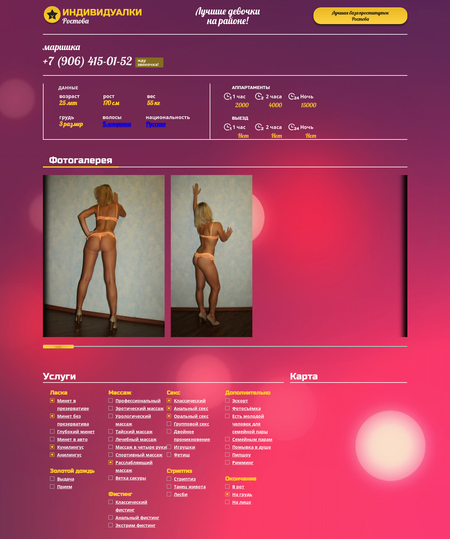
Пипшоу (241, 455)
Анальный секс (191, 408)
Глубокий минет (76, 431)
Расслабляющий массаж (134, 466)
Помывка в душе (251, 447)
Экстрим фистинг (136, 525)
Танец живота (190, 487)
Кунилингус (70, 447)
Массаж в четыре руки (141, 447)
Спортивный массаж (139, 455)
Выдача (65, 479)
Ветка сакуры (131, 478)
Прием (64, 487)
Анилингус (69, 455)
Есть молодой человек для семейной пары (250, 423)
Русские (156, 124)
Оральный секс (191, 416)
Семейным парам (252, 439)
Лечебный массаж (136, 439)
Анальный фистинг (137, 517)
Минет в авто (72, 439)
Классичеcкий (190, 401)
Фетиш (182, 455)
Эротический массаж (140, 408)
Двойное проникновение (192, 435)
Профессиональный (138, 401)
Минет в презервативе (73, 404)
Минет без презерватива (73, 420)
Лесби (180, 494)
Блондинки (117, 124)
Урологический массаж (133, 420)
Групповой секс (191, 424)
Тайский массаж (134, 431)
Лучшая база (360, 16)
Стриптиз (185, 479)
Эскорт (240, 401)
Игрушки (184, 447)
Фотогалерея (80, 160)
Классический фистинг (131, 506)
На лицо (241, 502)
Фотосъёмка (246, 408)
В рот (238, 487)
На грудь (242, 494)
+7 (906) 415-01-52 (103, 62)
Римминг (243, 462)
